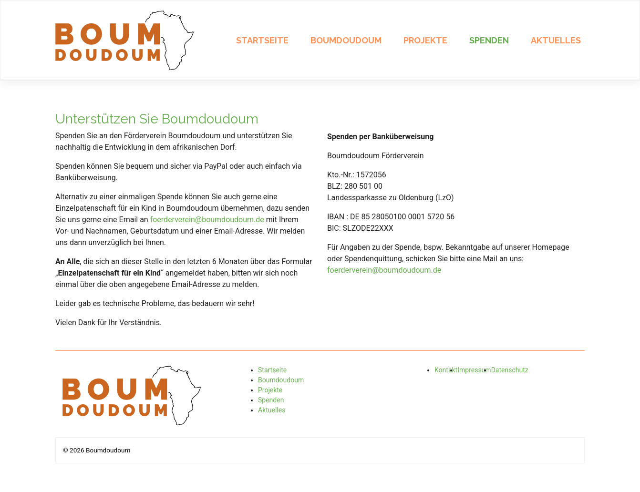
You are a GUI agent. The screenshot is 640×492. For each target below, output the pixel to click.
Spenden (489, 40)
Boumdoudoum (346, 40)
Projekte (425, 40)
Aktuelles (556, 40)
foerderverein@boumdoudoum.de (207, 219)
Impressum (474, 370)
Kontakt (445, 370)
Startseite (262, 40)
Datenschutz (509, 370)
